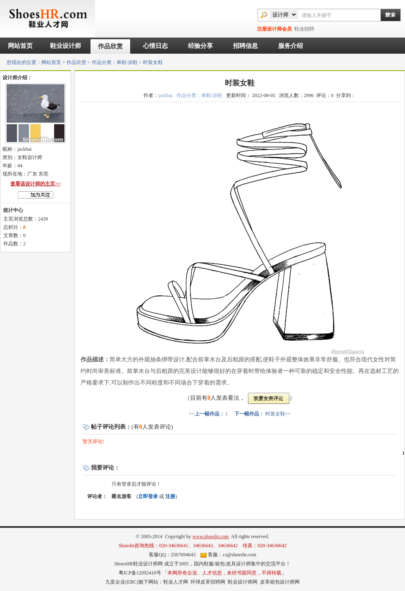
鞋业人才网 (175, 582)
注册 (170, 496)
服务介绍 (290, 46)
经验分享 (200, 46)
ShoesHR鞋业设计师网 (138, 564)
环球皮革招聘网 (208, 582)
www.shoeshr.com (211, 536)
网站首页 (20, 46)
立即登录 (148, 496)
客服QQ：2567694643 (172, 555)
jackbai (165, 95)
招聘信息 (245, 46)
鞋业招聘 (304, 29)
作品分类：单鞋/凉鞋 (115, 62)
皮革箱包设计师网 (280, 582)
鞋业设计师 (65, 46)
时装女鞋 (275, 414)
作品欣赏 (110, 46)
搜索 (386, 14)
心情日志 (155, 46)
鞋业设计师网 (242, 582)
